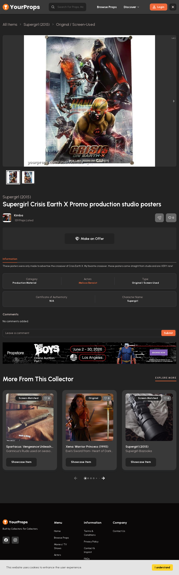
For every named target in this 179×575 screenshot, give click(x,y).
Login (158, 7)
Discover (130, 7)
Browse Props (107, 7)
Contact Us (119, 531)
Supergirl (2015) (17, 196)
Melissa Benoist (88, 282)
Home (57, 531)
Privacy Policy (91, 541)
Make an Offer (89, 239)
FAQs (87, 558)
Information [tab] (10, 259)
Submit (168, 333)
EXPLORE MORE (165, 377)
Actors (57, 554)
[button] (87, 164)
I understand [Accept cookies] (162, 567)
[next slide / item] (173, 101)
